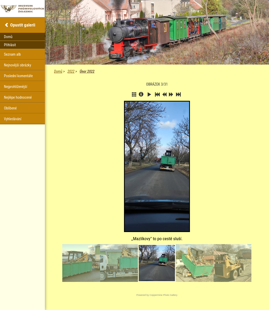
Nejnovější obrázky (17, 65)
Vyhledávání (12, 119)
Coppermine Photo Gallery (163, 295)
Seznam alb (12, 54)
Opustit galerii (22, 25)
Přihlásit (10, 45)
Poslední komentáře (18, 76)
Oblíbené (10, 108)
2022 (71, 71)
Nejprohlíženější (15, 87)
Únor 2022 (87, 71)
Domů (58, 71)
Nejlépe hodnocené (18, 97)
